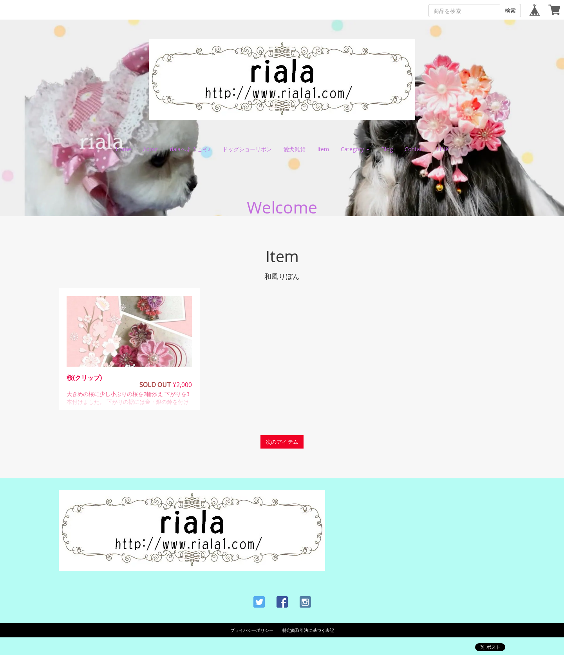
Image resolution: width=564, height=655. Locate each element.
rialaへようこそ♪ (190, 149)
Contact (415, 149)
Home (123, 149)
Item (323, 149)
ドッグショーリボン (247, 149)
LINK (442, 149)
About (150, 149)
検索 (510, 10)
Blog (387, 149)
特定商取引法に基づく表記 (308, 630)
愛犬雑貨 (295, 149)
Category (355, 149)
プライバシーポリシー (251, 630)
